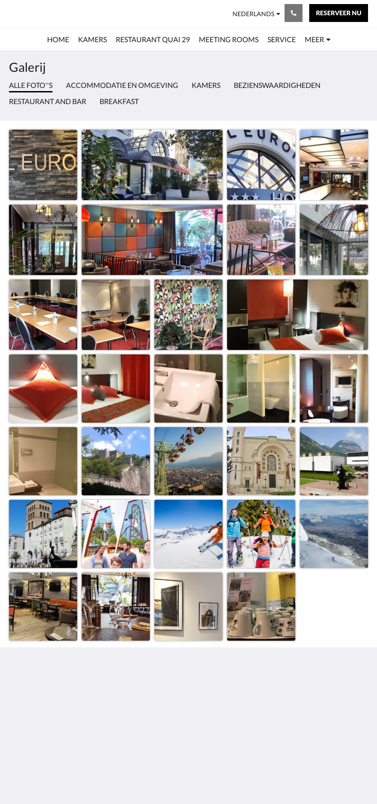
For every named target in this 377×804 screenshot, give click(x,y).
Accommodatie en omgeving (122, 85)
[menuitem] (58, 39)
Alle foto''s (31, 85)
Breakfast (119, 101)
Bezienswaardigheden (277, 85)
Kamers (206, 85)
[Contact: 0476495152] (293, 13)
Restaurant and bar (47, 101)
